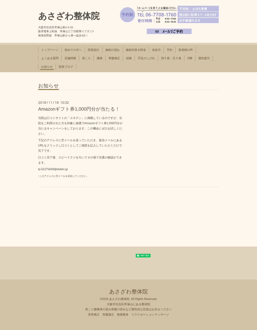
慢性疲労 (204, 58)
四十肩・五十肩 (171, 58)
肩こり (86, 58)
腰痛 (99, 58)
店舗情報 (70, 58)
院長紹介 (93, 49)
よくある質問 (50, 58)
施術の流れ (112, 49)
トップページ (50, 49)
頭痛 (129, 58)
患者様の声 (185, 49)
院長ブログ (66, 66)
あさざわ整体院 (69, 16)
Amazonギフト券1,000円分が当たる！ (79, 109)
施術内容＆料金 (136, 49)
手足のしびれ (146, 58)
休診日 (156, 49)
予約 (169, 49)
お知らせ (47, 66)
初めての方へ (73, 49)
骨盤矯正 (114, 58)
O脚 (189, 58)
